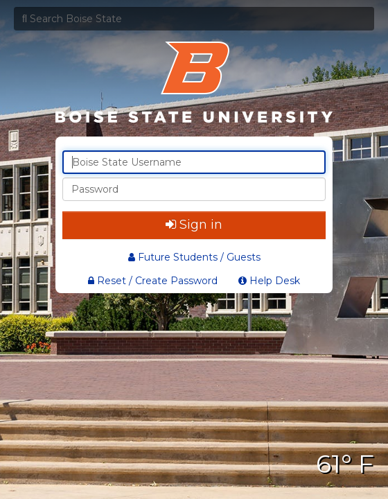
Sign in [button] (194, 224)
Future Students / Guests (194, 257)
